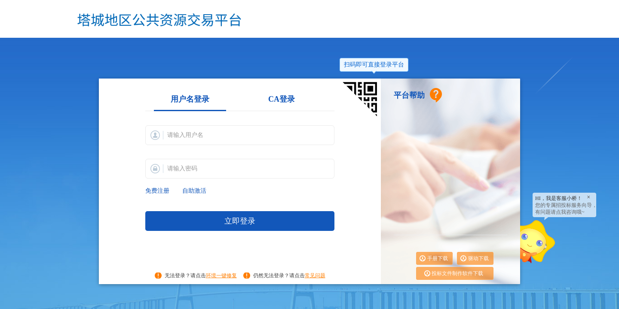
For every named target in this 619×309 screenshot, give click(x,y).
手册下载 (437, 258)
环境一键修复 (221, 276)
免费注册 (157, 191)
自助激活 (194, 191)
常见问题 (315, 276)
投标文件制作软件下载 (457, 273)
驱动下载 (478, 258)
